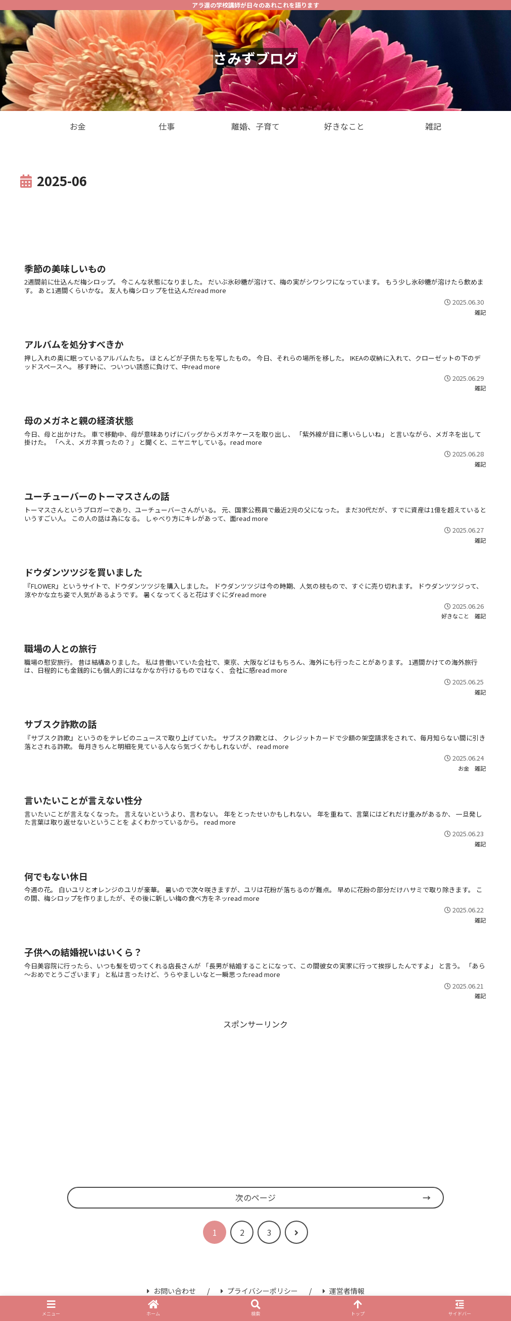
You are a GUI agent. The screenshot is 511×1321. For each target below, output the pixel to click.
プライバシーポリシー (259, 1291)
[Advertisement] (255, 220)
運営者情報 (344, 1291)
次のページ (255, 1197)
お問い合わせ (171, 1291)
